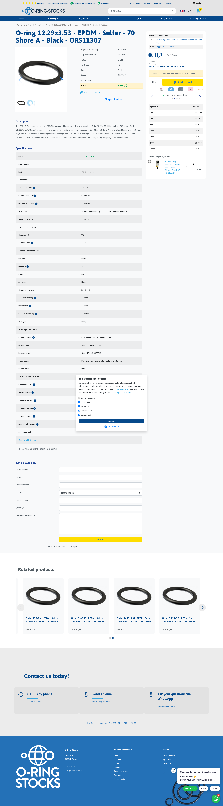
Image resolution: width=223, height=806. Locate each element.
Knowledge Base (198, 18)
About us (117, 759)
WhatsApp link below (166, 706)
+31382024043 (71, 767)
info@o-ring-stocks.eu (101, 702)
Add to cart (183, 82)
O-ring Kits (137, 18)
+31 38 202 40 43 (34, 702)
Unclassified (86, 415)
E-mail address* (22, 469)
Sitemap (117, 756)
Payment (117, 767)
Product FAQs (119, 779)
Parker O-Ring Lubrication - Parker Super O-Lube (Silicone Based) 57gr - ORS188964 (173, 167)
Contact (117, 763)
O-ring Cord (82, 18)
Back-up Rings (52, 18)
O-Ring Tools (165, 18)
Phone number (22, 500)
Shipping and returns (122, 771)
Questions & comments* (26, 515)
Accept (111, 421)
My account (167, 759)
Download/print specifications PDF (37, 449)
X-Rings (110, 18)
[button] (186, 10)
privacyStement (121, 389)
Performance (86, 402)
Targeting (85, 406)
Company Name (22, 485)
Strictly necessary (88, 398)
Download (118, 775)
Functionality (86, 410)
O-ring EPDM (23, 440)
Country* (19, 492)
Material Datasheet (92, 92)
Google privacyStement (124, 392)
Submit (100, 539)
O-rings (23, 18)
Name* (19, 477)
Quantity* (20, 508)
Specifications (24, 148)
